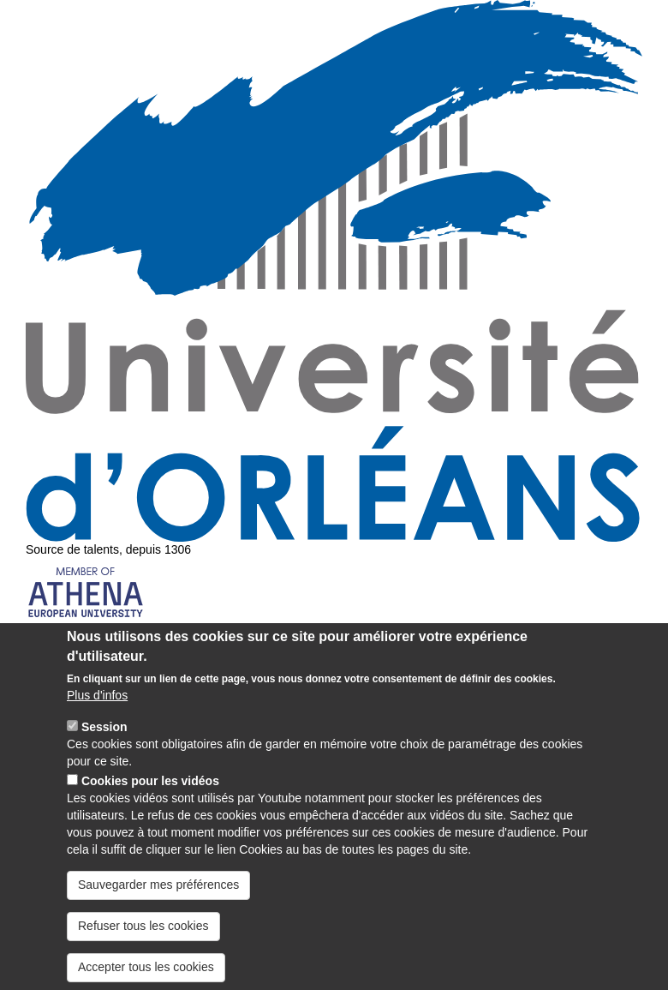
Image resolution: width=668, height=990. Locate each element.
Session (104, 748)
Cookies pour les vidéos (150, 802)
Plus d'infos (97, 716)
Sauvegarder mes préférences (158, 905)
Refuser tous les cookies (143, 946)
